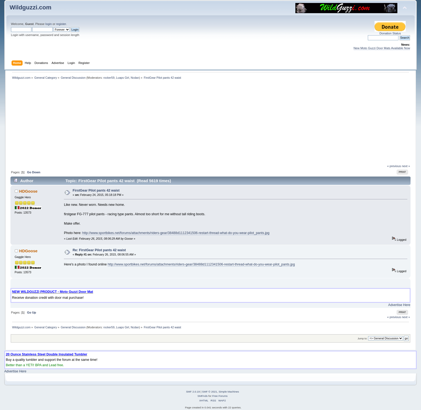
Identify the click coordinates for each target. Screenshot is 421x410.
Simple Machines (229, 391)
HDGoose (28, 191)
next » (406, 166)
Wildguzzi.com (31, 7)
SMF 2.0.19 (193, 391)
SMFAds (203, 395)
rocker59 (108, 77)
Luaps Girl (122, 77)
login (48, 24)
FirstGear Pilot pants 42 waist (96, 190)
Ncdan (135, 77)
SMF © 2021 (209, 391)
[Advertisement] (210, 123)
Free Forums (219, 395)
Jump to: (363, 338)
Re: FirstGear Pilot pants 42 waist (99, 250)
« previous (394, 166)
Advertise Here (399, 305)
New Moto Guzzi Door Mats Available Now (382, 48)
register (61, 24)
